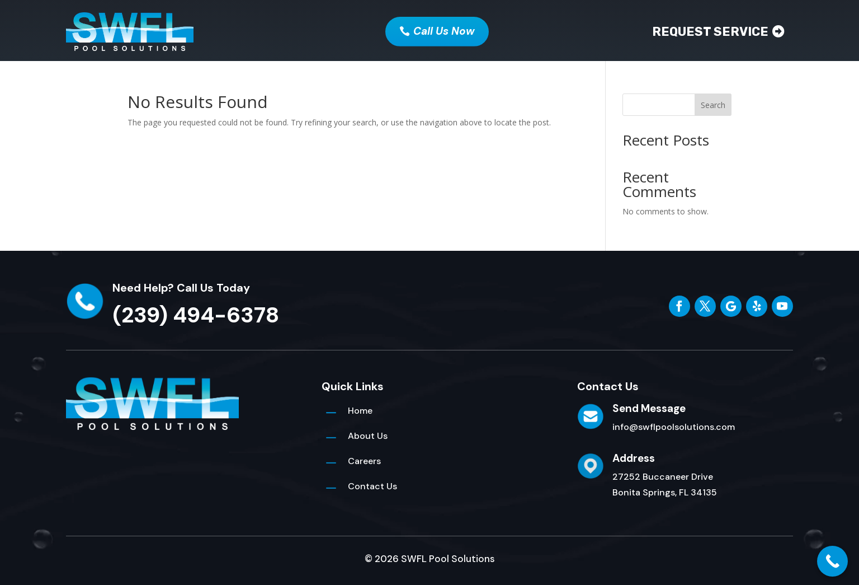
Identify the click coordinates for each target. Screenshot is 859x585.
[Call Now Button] (832, 561)
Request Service (710, 31)
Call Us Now (444, 31)
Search (713, 105)
